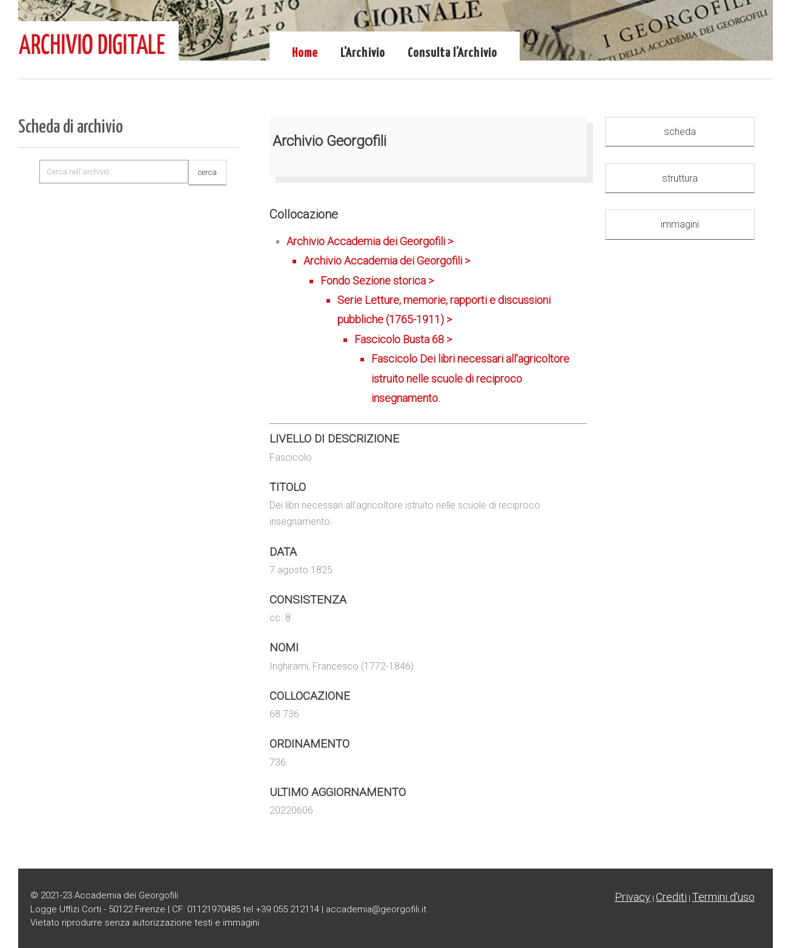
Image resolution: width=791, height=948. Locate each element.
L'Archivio (362, 53)
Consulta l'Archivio (452, 53)
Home (305, 53)
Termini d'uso (723, 896)
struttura (680, 178)
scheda (680, 131)
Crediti (671, 896)
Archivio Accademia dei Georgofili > (436, 322)
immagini (680, 224)
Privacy (632, 896)
